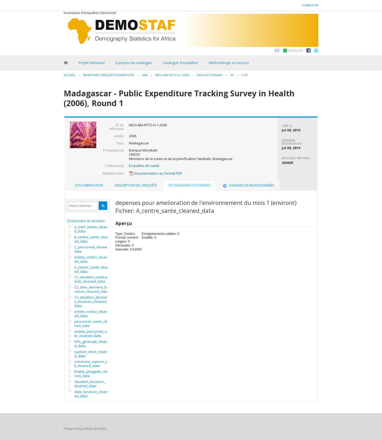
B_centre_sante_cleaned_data (92, 239)
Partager (295, 51)
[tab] (89, 185)
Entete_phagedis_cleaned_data (92, 373)
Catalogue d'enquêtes (180, 62)
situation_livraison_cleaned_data (89, 383)
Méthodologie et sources (229, 62)
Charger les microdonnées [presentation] (248, 185)
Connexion (309, 5)
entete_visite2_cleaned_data (90, 313)
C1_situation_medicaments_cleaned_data (92, 279)
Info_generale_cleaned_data (91, 343)
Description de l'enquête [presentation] (136, 185)
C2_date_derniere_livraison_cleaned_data (91, 289)
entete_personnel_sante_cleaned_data (92, 333)
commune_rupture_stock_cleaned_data (93, 363)
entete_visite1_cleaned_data (90, 259)
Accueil (69, 75)
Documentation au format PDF (155, 173)
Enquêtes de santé (144, 165)
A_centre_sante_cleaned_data (92, 269)
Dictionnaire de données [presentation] (189, 185)
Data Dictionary (210, 75)
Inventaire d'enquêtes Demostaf (108, 75)
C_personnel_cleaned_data (92, 249)
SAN (144, 75)
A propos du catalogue (133, 62)
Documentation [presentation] (89, 185)
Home (66, 63)
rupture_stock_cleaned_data (91, 354)
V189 (244, 75)
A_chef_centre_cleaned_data (92, 229)
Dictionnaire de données (86, 221)
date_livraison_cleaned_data (90, 394)
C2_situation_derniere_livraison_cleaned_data (91, 301)
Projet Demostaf (92, 62)
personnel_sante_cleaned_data (92, 323)
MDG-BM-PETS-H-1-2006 (172, 75)
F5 (232, 75)
